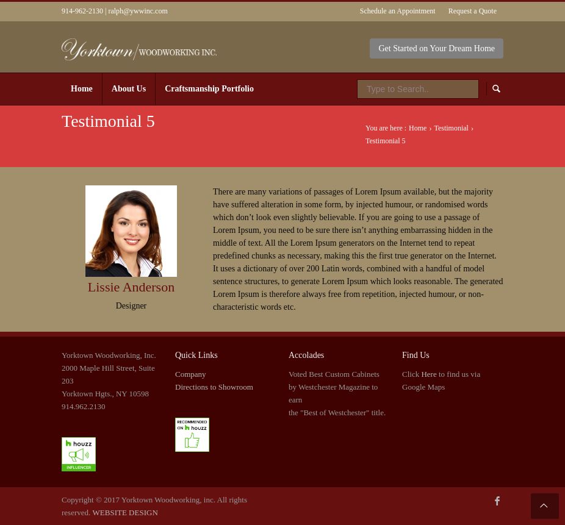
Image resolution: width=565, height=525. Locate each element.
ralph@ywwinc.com (137, 11)
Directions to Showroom (214, 386)
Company (190, 374)
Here (428, 374)
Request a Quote (472, 11)
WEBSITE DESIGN (125, 512)
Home (417, 128)
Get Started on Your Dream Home (436, 48)
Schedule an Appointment (398, 11)
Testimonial (451, 128)
